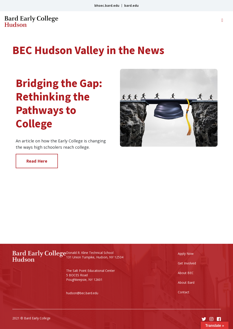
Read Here (36, 161)
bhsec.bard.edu (106, 5)
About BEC (186, 273)
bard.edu (131, 5)
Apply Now (186, 253)
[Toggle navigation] (222, 21)
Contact (183, 292)
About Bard (186, 282)
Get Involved (187, 263)
